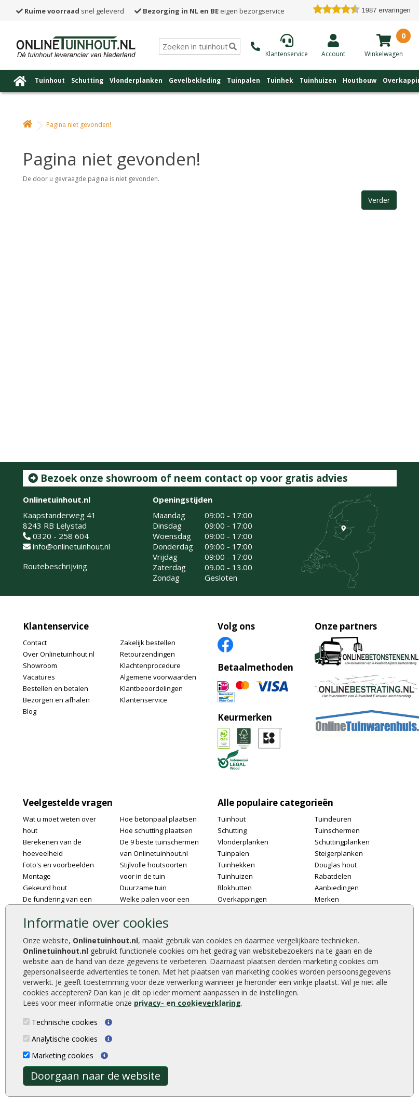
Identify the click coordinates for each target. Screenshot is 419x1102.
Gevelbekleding (195, 80)
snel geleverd (70, 11)
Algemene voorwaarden (158, 677)
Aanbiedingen (337, 887)
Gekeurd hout (45, 887)
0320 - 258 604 (61, 536)
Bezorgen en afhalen (56, 699)
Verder (379, 200)
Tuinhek (279, 80)
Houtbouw (359, 80)
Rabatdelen (333, 876)
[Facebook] (225, 643)
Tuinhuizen (318, 80)
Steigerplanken (339, 853)
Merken (327, 899)
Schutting (87, 80)
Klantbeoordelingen (151, 688)
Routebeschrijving (55, 566)
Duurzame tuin (143, 887)
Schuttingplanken (342, 842)
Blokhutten (235, 887)
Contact (35, 642)
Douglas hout (336, 864)
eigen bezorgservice (209, 11)
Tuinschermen (337, 830)
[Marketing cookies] (26, 1055)
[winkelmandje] (383, 40)
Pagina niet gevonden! (78, 124)
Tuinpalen (243, 80)
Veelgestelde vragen (68, 803)
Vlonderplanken (136, 80)
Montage (37, 876)
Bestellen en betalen (55, 688)
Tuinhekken (236, 864)
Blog (29, 711)
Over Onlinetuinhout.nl (58, 654)
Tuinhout (50, 80)
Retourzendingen (147, 654)
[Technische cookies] (26, 1021)
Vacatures (39, 677)
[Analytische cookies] (26, 1038)
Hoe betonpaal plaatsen (158, 819)
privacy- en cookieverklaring (187, 1003)
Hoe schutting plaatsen (156, 830)
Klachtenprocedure (150, 665)
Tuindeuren (333, 819)
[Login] (333, 45)
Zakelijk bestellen (147, 642)
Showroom (40, 665)
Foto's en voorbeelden (58, 864)
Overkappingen (242, 899)
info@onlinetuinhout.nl (71, 546)
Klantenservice (56, 626)
